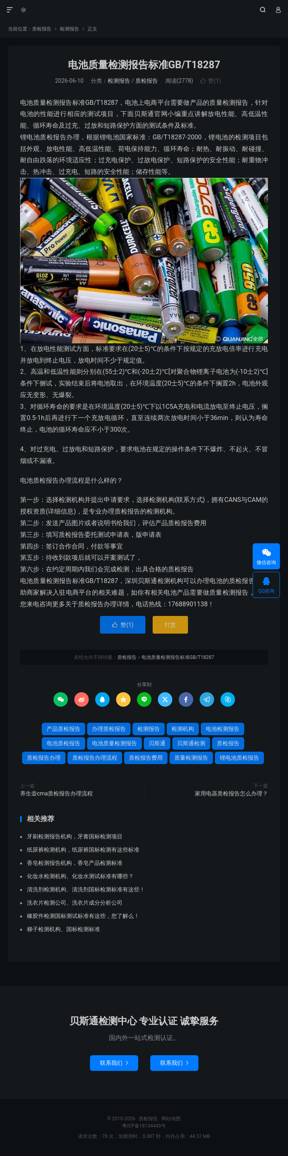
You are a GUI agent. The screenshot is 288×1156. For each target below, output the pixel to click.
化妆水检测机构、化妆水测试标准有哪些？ (80, 876)
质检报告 (143, 10)
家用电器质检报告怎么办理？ (231, 793)
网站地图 (171, 1118)
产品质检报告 (63, 729)
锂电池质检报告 (239, 757)
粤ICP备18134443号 (144, 1126)
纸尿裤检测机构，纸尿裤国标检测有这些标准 (83, 849)
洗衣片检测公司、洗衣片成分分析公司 (75, 902)
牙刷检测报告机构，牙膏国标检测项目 (75, 836)
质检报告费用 (146, 757)
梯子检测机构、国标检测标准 (63, 929)
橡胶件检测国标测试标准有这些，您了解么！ (83, 916)
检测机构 (183, 729)
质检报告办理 (44, 757)
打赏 (170, 625)
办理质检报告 (109, 729)
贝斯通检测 (191, 743)
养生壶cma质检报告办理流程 (56, 793)
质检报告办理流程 (94, 757)
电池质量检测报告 (114, 743)
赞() (210, 80)
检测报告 (69, 29)
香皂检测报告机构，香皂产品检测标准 (75, 863)
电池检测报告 (222, 729)
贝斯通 (157, 743)
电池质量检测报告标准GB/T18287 (144, 65)
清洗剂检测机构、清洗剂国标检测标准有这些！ (86, 889)
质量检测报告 (191, 757)
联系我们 (114, 1063)
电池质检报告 (63, 743)
